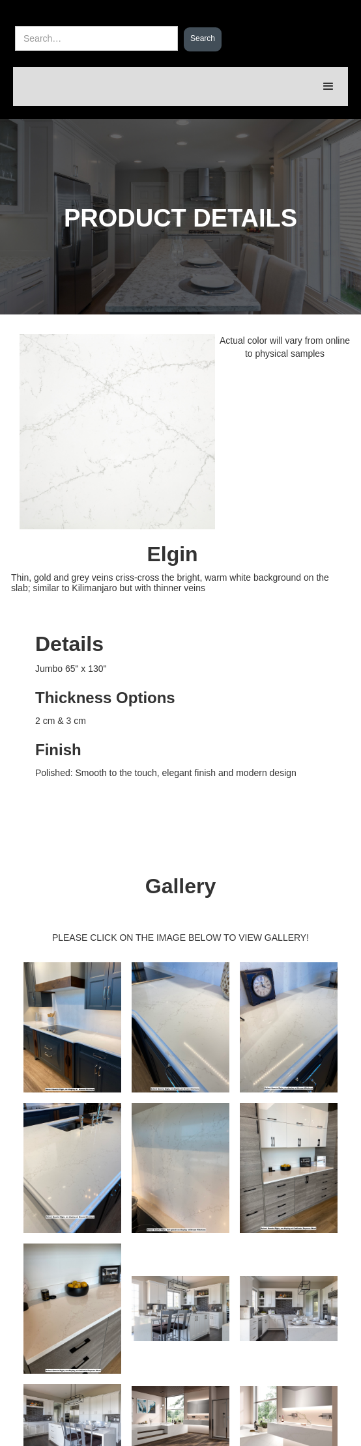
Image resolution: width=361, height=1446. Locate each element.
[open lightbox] (180, 828)
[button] (328, 86)
